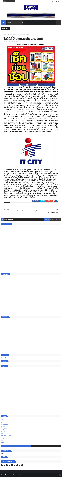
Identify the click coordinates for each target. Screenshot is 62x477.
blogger (47, 219)
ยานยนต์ (3, 426)
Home (5, 34)
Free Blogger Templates (19, 475)
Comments (46, 446)
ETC (3, 453)
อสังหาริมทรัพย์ (4, 425)
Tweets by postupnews (7, 358)
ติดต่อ (2, 442)
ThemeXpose (10, 475)
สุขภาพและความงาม (6, 435)
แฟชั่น (2, 437)
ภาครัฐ (2, 439)
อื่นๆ (2, 440)
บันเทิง (2, 430)
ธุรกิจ (2, 421)
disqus (52, 219)
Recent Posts (16, 446)
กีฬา (2, 433)
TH (14, 34)
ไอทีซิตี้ (11, 34)
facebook (57, 219)
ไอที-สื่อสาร (4, 428)
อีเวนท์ (8, 34)
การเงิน (3, 432)
